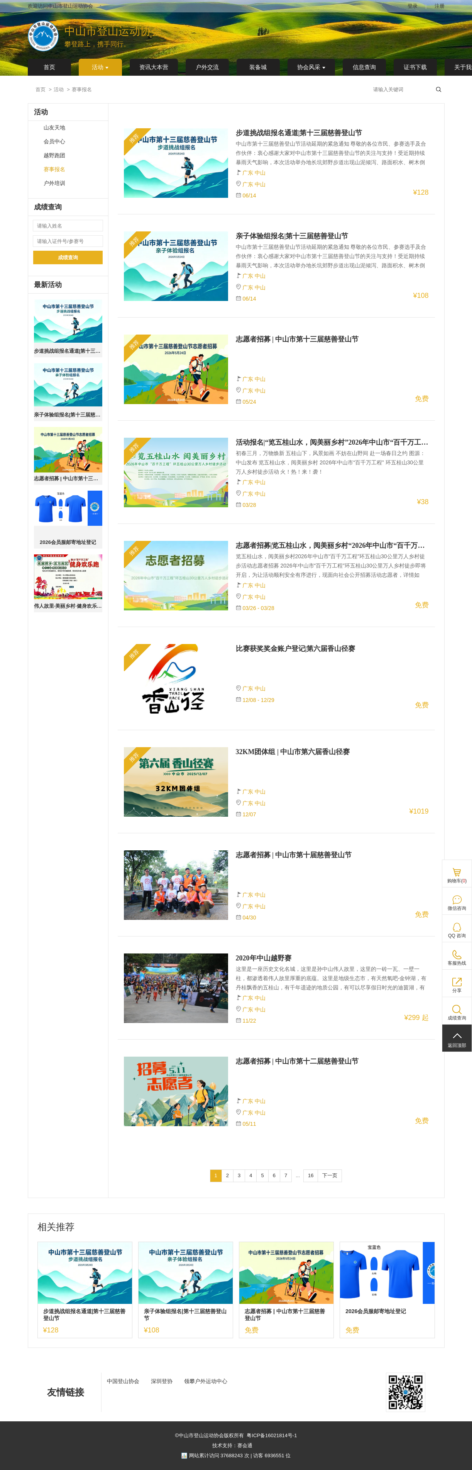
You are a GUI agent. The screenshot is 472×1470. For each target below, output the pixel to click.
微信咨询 (457, 908)
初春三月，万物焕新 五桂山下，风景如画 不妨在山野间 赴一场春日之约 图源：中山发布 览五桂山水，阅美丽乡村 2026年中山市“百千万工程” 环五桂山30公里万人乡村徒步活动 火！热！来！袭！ (331, 462)
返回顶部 (457, 1045)
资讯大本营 (153, 67)
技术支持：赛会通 (232, 1445)
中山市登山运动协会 (113, 31)
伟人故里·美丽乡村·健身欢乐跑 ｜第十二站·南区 (68, 606)
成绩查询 (68, 257)
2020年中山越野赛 (263, 958)
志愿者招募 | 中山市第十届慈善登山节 (294, 855)
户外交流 (207, 67)
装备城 (258, 67)
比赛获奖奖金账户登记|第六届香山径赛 (295, 649)
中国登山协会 (123, 1381)
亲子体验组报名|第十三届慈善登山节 (68, 415)
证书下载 (415, 67)
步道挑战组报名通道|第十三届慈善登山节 (68, 351)
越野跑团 (54, 155)
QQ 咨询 (457, 935)
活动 (100, 67)
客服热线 (457, 963)
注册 (440, 6)
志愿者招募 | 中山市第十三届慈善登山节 (68, 478)
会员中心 (54, 141)
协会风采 (311, 67)
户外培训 (54, 183)
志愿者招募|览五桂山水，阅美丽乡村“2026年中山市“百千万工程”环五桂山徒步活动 (332, 545)
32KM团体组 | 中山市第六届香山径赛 (293, 752)
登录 (413, 6)
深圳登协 (162, 1381)
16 (310, 1175)
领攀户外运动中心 (205, 1381)
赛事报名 (54, 169)
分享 (457, 990)
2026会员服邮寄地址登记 (68, 542)
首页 (49, 67)
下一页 (329, 1175)
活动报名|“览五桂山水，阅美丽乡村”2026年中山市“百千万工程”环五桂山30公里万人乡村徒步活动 (332, 442)
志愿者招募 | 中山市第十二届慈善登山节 (297, 1061)
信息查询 (364, 67)
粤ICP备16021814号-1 (272, 1435)
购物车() (457, 881)
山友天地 (54, 128)
